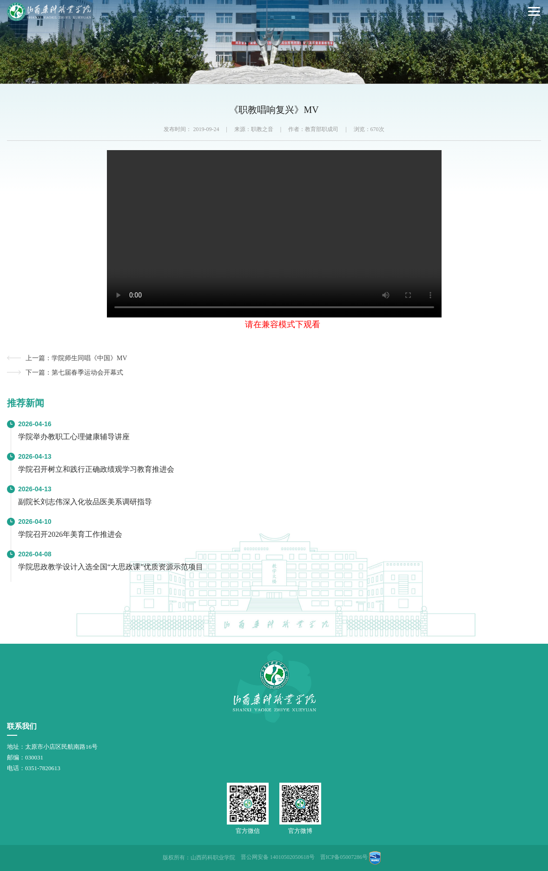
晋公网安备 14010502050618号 (278, 857)
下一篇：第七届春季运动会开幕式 (74, 372)
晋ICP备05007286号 (344, 857)
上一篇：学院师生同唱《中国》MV (76, 358)
